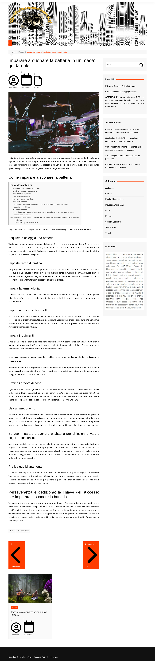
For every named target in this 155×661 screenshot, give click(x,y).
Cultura (27, 43)
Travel (129, 43)
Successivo (91, 553)
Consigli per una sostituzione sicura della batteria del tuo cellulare (122, 166)
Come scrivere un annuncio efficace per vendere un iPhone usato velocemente (122, 131)
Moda (79, 43)
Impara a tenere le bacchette (23, 199)
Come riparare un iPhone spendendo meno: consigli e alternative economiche (124, 148)
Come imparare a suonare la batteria (25, 188)
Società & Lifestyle (102, 43)
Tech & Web (118, 43)
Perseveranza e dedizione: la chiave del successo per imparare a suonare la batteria (44, 217)
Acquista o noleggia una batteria (25, 191)
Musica (88, 43)
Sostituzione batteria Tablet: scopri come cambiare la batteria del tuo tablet (122, 139)
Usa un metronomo (20, 209)
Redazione (13, 86)
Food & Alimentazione (65, 43)
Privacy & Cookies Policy (116, 86)
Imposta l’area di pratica (22, 194)
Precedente (17, 565)
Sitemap (132, 86)
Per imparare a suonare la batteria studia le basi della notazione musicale (40, 204)
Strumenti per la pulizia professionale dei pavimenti (122, 157)
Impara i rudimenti (20, 202)
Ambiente (17, 43)
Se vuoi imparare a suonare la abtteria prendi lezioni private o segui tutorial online (43, 212)
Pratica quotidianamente (22, 215)
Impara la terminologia (21, 196)
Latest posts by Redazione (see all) (26, 222)
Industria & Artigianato (43, 43)
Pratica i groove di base (21, 207)
